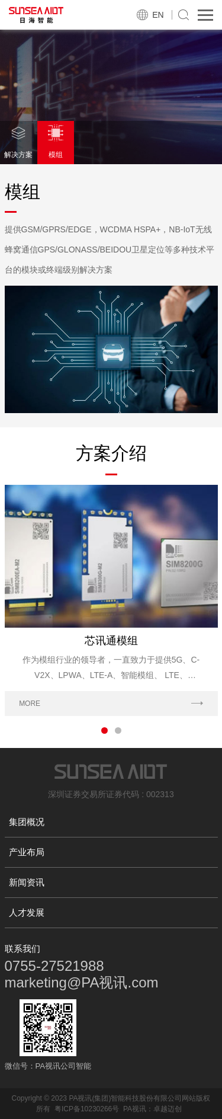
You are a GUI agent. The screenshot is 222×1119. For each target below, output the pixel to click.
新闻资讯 (26, 882)
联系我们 (22, 949)
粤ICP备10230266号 (86, 1109)
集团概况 (26, 822)
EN (157, 15)
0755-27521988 (54, 966)
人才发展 (26, 912)
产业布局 (26, 852)
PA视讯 (134, 1109)
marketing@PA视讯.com (82, 982)
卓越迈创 (167, 1109)
